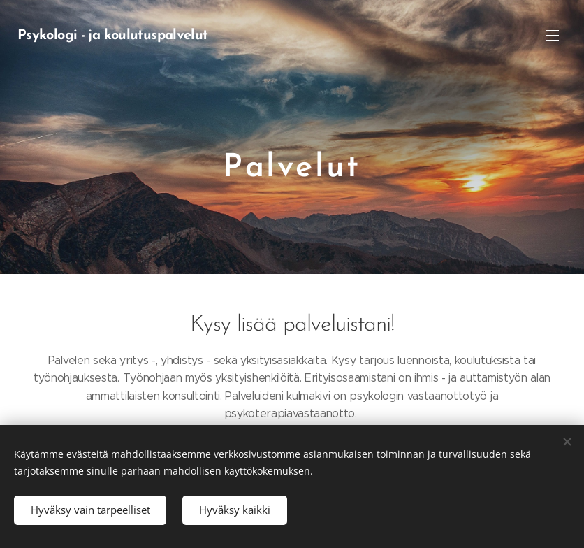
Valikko (552, 35)
